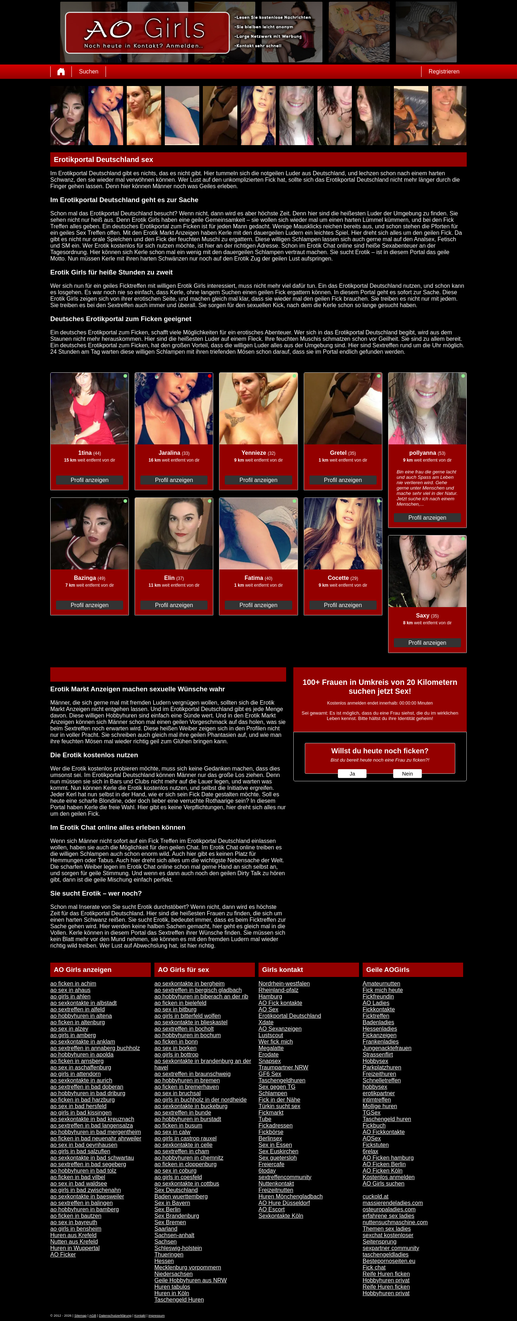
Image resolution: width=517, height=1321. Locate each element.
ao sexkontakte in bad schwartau (92, 1158)
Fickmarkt (270, 1113)
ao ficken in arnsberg (77, 1061)
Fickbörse (270, 1132)
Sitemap (80, 1315)
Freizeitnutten (275, 1190)
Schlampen (272, 1093)
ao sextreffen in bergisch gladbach (198, 990)
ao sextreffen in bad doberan (86, 1087)
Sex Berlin (167, 1209)
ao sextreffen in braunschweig (192, 1074)
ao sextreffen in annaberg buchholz (95, 1048)
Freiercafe (271, 1164)
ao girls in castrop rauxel (185, 1138)
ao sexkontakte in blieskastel (191, 1022)
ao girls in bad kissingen (81, 1113)
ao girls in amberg (73, 1035)
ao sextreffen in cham (181, 1151)
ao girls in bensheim (75, 1229)
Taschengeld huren (387, 1119)
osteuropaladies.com (389, 1209)
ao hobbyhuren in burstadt (187, 1119)
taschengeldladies (386, 1254)
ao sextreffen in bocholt (184, 1029)
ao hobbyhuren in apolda (81, 1054)
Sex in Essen (275, 1145)
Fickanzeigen (379, 1035)
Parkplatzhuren (382, 1067)
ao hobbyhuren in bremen (187, 1080)
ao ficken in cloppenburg (185, 1164)
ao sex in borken (175, 1048)
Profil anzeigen (90, 480)
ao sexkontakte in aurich (81, 1080)
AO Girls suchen (383, 1184)
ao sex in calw (172, 1132)
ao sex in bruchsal (177, 1093)
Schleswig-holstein (178, 1248)
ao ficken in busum (178, 1125)
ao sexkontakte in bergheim (189, 984)
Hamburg (270, 996)
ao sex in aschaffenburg (80, 1067)
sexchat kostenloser (388, 1235)
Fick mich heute (383, 990)
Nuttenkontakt (276, 1184)
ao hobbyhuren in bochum (187, 1035)
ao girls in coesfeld (178, 1177)
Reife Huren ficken (386, 1274)
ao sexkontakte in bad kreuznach (92, 1119)
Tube (264, 1119)
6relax (370, 1151)
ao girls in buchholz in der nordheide (200, 1100)
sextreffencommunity (284, 1177)
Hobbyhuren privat (386, 1280)
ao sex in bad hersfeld (78, 1106)
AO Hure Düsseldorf (284, 1203)
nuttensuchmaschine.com (395, 1222)
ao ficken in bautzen (75, 1216)
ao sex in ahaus (70, 990)
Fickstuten (376, 1145)
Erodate (268, 1054)
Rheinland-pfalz (278, 990)
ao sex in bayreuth (73, 1222)
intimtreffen (377, 1100)
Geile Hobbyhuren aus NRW (190, 1280)
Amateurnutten (381, 984)
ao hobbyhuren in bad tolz (83, 1171)
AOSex (372, 1138)
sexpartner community (391, 1248)
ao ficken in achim (73, 984)
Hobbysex (375, 1061)
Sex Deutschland (176, 1190)
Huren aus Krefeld (73, 1235)
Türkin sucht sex (279, 1106)
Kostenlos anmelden (389, 1177)
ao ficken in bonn (176, 1042)
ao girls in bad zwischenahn (85, 1190)
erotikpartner (379, 1093)
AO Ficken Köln (382, 1171)
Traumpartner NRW (283, 1067)
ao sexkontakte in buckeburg (191, 1106)
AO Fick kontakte (280, 1003)
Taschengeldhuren (282, 1080)
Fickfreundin (378, 996)
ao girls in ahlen (70, 996)
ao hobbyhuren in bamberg (84, 1209)
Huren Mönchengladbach (290, 1196)
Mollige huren (380, 1106)
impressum (156, 1315)
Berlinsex (270, 1138)
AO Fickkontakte (384, 1132)
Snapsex (269, 1061)
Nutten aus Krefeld (74, 1242)
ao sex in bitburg (175, 1009)
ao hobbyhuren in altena (81, 1016)
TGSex (372, 1113)
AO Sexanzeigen (280, 1029)
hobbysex (375, 1087)
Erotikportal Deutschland (289, 1016)
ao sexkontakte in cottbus (186, 1184)
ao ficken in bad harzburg (82, 1100)
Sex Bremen (170, 1222)
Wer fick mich (275, 1042)
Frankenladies (381, 1042)
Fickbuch (374, 1125)
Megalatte (271, 1048)
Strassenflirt (378, 1054)
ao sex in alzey (69, 1029)
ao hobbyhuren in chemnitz (188, 1158)
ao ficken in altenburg (77, 1022)
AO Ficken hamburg (388, 1158)
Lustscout (270, 1035)
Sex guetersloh (277, 1158)
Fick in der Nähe (279, 1100)
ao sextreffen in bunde (182, 1113)
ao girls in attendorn (75, 1074)
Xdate (266, 1022)
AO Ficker (63, 1254)
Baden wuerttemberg (181, 1196)
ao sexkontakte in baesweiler (87, 1196)
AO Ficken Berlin (384, 1164)
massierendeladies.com (393, 1203)
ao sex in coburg (175, 1171)
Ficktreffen (376, 1016)
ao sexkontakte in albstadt (83, 1003)
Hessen (164, 1261)
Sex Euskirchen (278, 1151)
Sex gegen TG (276, 1087)
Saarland (165, 1229)
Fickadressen (275, 1125)
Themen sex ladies (387, 1229)
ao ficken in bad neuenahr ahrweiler (95, 1138)
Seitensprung (379, 1242)
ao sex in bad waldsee (78, 1184)
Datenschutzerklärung (115, 1315)
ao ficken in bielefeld (180, 1003)
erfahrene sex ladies (388, 1216)
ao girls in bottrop (176, 1054)
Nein (407, 774)
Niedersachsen (173, 1274)
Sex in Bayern (172, 1203)
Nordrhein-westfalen (284, 984)
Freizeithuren (379, 1074)
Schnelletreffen (382, 1080)
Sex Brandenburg (176, 1216)
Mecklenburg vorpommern (187, 1267)
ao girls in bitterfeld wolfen (187, 1016)
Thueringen (168, 1254)
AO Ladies (376, 1003)
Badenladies (378, 1022)
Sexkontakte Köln (280, 1216)
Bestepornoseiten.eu (389, 1261)
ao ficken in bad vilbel (77, 1177)
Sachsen (165, 1242)
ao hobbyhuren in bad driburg (87, 1093)
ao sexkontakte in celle (183, 1145)
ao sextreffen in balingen (81, 1203)
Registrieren (444, 71)
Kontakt (140, 1315)
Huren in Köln (171, 1293)
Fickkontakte (379, 1009)
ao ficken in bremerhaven (186, 1087)
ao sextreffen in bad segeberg (88, 1164)
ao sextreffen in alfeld (77, 1009)
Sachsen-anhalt (174, 1235)
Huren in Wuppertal (75, 1248)
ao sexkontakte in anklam (82, 1042)
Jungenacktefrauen (387, 1048)
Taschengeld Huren (179, 1300)
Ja (352, 774)
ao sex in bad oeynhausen (83, 1145)
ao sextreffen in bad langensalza (91, 1125)
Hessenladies (380, 1029)
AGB (92, 1315)
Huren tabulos (172, 1287)
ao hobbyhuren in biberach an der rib (201, 996)
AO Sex (268, 1009)
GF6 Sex (269, 1074)
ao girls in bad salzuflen (80, 1151)
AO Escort (271, 1209)
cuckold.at (375, 1196)
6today (267, 1171)
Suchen (88, 71)
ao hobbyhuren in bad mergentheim (95, 1132)
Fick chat (374, 1267)
